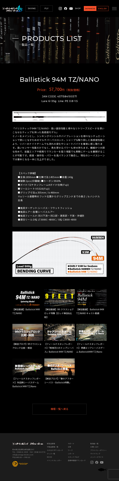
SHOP (76, 8)
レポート (71, 454)
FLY (46, 8)
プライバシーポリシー (98, 450)
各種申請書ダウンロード (77, 460)
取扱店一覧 (94, 443)
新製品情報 (51, 443)
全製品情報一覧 (52, 447)
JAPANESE (88, 8)
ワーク (70, 450)
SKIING (32, 8)
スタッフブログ (73, 457)
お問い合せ (94, 447)
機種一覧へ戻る (67, 409)
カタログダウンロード (55, 450)
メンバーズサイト (96, 457)
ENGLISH (100, 8)
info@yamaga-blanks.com (22, 454)
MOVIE (49, 457)
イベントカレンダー (54, 460)
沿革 (69, 447)
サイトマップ (95, 454)
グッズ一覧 (51, 454)
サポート (71, 443)
